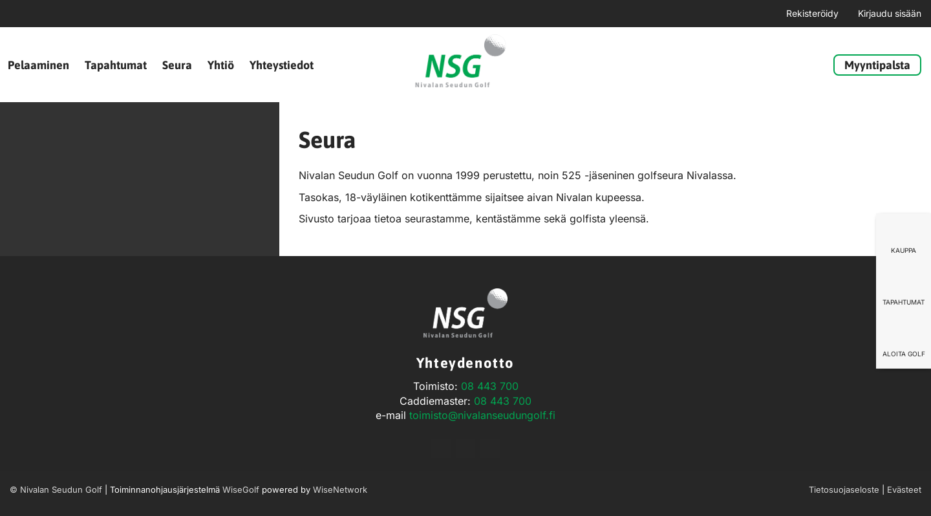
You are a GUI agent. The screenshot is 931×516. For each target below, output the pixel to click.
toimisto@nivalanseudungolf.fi (482, 415)
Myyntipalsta (877, 65)
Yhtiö (221, 65)
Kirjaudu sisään (889, 13)
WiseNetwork (340, 489)
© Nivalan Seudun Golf (56, 489)
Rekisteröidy (812, 13)
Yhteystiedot (282, 65)
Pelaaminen (38, 65)
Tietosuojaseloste (844, 489)
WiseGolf (240, 489)
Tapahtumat (116, 65)
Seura (177, 65)
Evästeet (904, 489)
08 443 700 (490, 386)
